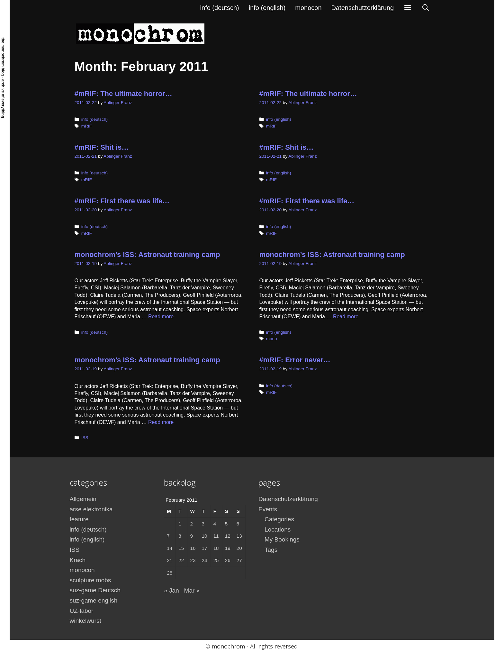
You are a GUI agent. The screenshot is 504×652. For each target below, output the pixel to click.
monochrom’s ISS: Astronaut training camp (147, 255)
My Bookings (282, 539)
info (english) (267, 7)
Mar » (192, 590)
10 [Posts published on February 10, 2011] (204, 536)
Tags (271, 549)
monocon (308, 7)
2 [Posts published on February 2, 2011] (191, 523)
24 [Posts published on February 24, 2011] (204, 560)
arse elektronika (91, 509)
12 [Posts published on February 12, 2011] (227, 536)
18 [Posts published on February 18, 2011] (216, 548)
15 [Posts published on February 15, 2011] (181, 548)
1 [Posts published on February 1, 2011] (179, 523)
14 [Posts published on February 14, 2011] (169, 548)
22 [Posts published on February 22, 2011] (181, 560)
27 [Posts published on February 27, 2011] (239, 560)
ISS (84, 437)
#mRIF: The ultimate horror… (123, 94)
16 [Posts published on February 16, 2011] (192, 548)
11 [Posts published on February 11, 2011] (216, 536)
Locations (278, 529)
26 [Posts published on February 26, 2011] (227, 560)
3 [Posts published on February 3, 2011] (203, 523)
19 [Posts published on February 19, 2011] (227, 548)
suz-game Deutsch (95, 590)
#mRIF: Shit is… (102, 147)
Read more (161, 316)
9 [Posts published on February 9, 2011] (191, 536)
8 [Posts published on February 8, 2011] (179, 536)
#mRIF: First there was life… (122, 201)
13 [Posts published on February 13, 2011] (239, 536)
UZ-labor (82, 610)
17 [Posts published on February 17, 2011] (204, 548)
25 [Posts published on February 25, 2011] (216, 560)
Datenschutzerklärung (362, 7)
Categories (279, 519)
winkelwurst (85, 620)
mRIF (86, 126)
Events (267, 509)
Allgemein (83, 499)
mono (271, 338)
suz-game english (94, 600)
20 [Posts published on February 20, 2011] (239, 548)
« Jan (171, 590)
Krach (78, 560)
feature (79, 519)
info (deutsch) (219, 7)
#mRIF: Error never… (294, 360)
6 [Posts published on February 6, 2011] (238, 523)
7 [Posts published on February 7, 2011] (168, 536)
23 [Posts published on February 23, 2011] (192, 560)
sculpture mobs (90, 580)
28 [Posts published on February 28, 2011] (169, 573)
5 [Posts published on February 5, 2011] (226, 523)
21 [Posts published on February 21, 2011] (169, 560)
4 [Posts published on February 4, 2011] (214, 523)
